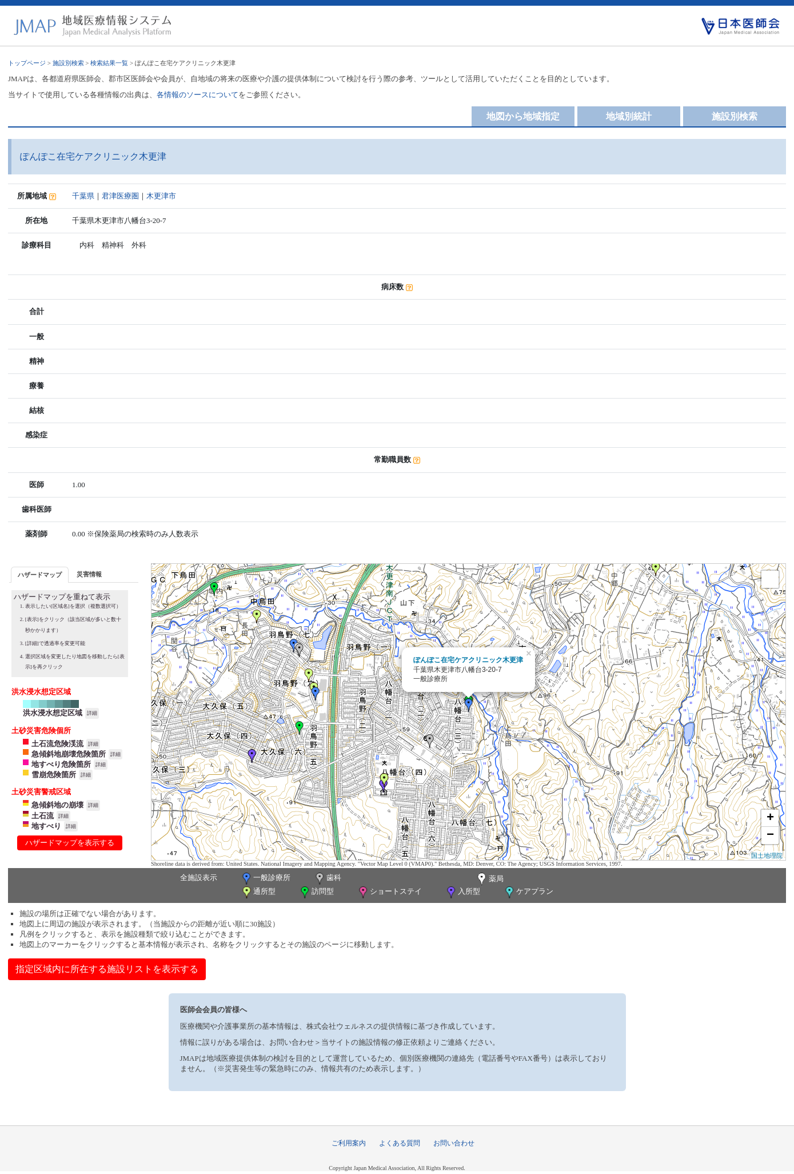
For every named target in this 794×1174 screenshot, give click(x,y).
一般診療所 (265, 879)
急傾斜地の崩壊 (57, 805)
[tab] (40, 574)
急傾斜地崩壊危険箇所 (68, 754)
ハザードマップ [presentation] (40, 574)
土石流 (42, 815)
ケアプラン (528, 892)
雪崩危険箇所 (53, 774)
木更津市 (161, 196)
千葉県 (83, 196)
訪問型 (316, 892)
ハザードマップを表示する (69, 842)
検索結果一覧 (109, 62)
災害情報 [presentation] (89, 574)
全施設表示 (198, 877)
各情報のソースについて (197, 94)
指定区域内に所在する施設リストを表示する (106, 969)
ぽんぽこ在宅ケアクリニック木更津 (468, 660)
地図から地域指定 (523, 116)
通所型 (258, 892)
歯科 (327, 879)
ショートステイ (389, 892)
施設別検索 (68, 62)
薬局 (489, 879)
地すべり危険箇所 (61, 764)
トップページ (27, 62)
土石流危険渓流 (57, 743)
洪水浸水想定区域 (52, 713)
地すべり (46, 826)
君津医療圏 (120, 196)
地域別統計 (629, 116)
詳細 (92, 713)
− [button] (770, 835)
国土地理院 (767, 855)
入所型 (462, 892)
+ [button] (770, 818)
